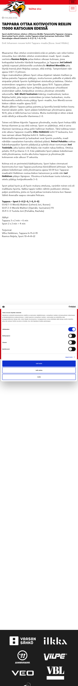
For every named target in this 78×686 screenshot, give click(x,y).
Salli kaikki (39, 363)
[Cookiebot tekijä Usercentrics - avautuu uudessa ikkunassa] (64, 307)
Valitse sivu (35, 8)
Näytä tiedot (69, 357)
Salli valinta (39, 370)
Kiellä (39, 377)
